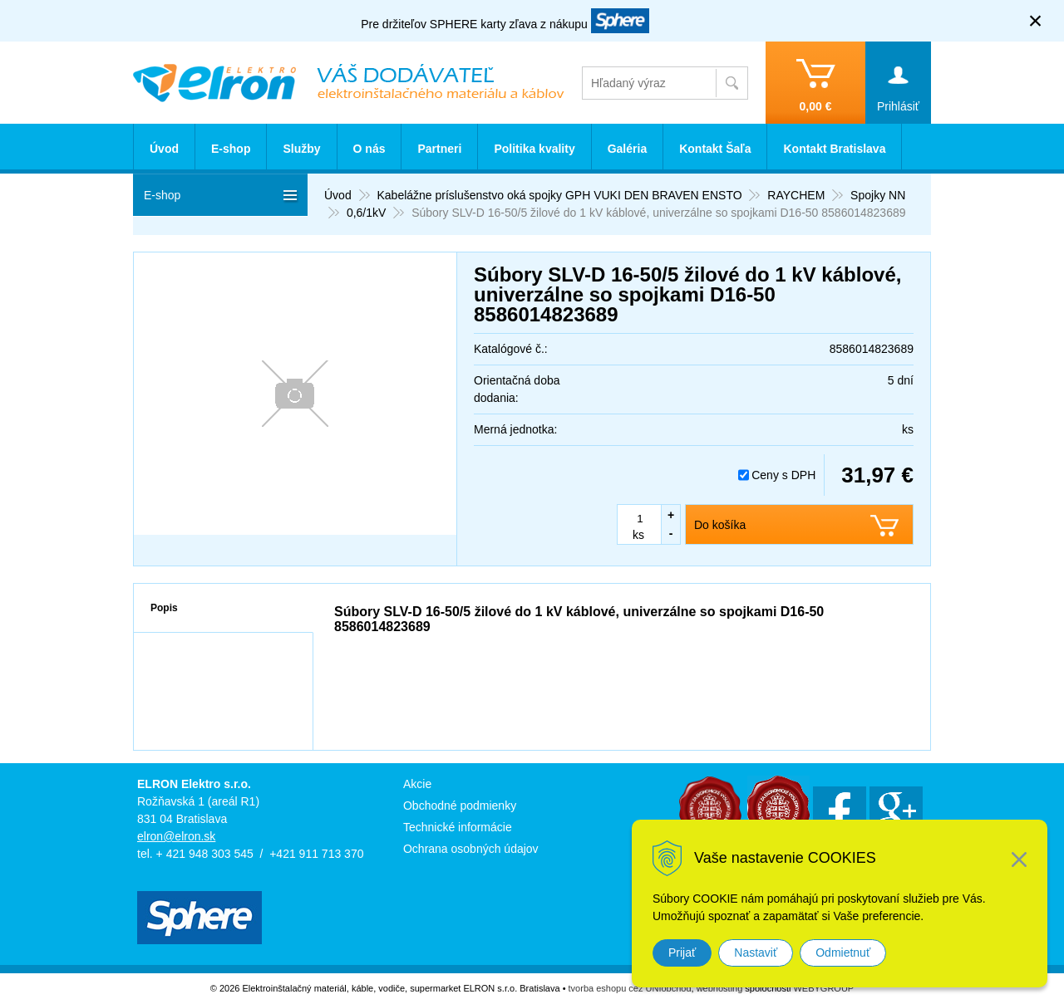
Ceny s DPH (783, 475)
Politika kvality (534, 148)
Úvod (164, 148)
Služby (301, 148)
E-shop (230, 148)
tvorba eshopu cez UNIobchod (630, 988)
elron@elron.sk (176, 836)
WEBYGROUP (823, 988)
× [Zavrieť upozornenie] (1035, 20)
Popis (164, 608)
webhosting (720, 988)
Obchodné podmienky (459, 805)
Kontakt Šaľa (715, 148)
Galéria (627, 148)
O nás (369, 148)
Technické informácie (457, 827)
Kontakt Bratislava (834, 148)
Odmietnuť (842, 952)
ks (638, 534)
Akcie (417, 784)
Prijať (682, 952)
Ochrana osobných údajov (471, 848)
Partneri (439, 148)
